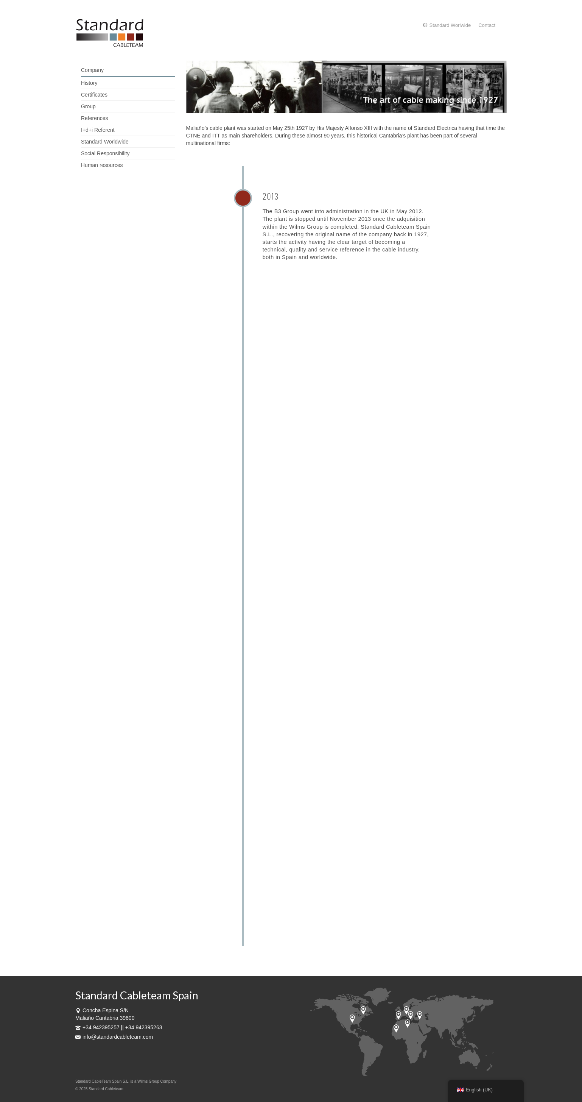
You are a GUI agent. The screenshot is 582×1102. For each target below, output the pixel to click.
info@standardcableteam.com (114, 1037)
